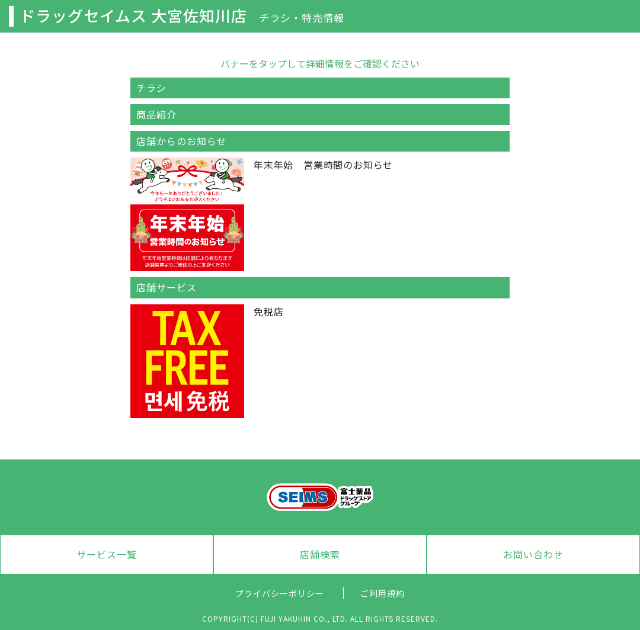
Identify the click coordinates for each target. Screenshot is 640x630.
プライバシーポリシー (279, 593)
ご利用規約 (382, 593)
